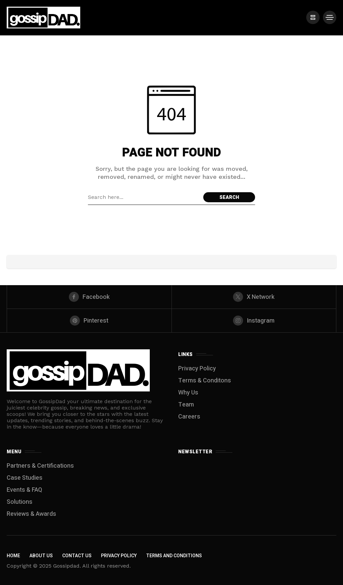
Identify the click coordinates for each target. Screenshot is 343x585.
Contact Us (77, 555)
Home (13, 555)
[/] (313, 17)
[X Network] (254, 297)
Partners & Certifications (40, 465)
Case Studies (24, 477)
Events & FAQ (24, 489)
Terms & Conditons (204, 380)
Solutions (19, 501)
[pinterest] (89, 320)
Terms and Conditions (174, 555)
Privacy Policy (197, 368)
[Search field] (144, 197)
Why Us (188, 392)
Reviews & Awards (31, 513)
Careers (189, 416)
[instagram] (254, 320)
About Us (41, 555)
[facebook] (89, 297)
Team (186, 404)
